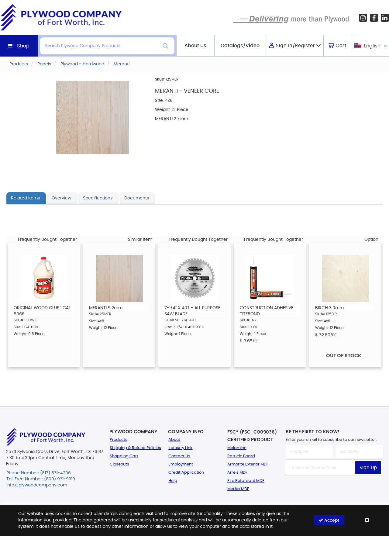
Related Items (25, 198)
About (174, 440)
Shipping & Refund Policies (135, 448)
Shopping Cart (124, 456)
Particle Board (241, 456)
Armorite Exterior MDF (248, 464)
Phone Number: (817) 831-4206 (38, 473)
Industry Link (180, 448)
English (372, 45)
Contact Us (179, 456)
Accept (329, 520)
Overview (61, 198)
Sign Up (368, 467)
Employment (180, 464)
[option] (43, 305)
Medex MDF (238, 489)
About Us (195, 45)
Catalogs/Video (240, 45)
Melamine (236, 448)
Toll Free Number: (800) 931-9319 (40, 479)
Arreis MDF (237, 473)
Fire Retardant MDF (245, 481)
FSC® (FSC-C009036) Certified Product (252, 436)
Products (118, 440)
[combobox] (370, 45)
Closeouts (119, 464)
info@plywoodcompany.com (36, 485)
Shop (23, 45)
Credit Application (186, 473)
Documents (136, 198)
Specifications (97, 198)
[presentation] (334, 489)
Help (172, 481)
